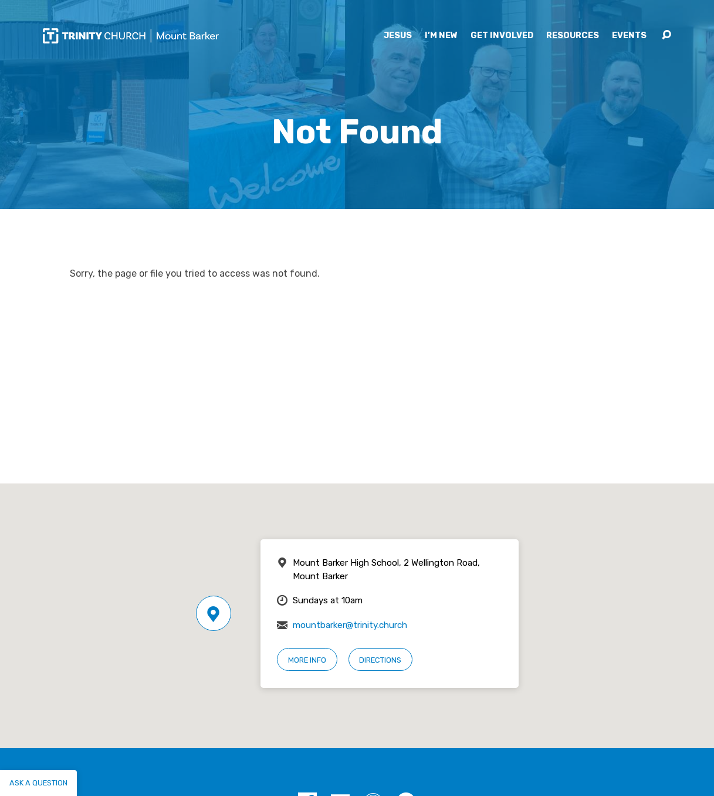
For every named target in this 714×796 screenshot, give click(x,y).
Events (629, 36)
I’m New (441, 36)
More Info (307, 660)
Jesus (398, 36)
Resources (572, 36)
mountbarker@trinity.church (350, 625)
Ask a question (38, 782)
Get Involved (502, 36)
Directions (380, 660)
